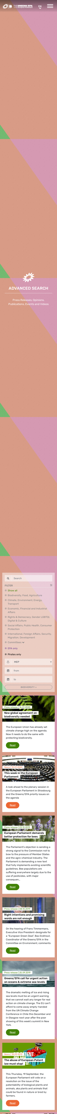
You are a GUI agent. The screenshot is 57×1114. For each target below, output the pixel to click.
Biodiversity (28, 687)
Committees (16, 642)
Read (14, 745)
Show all (12, 590)
